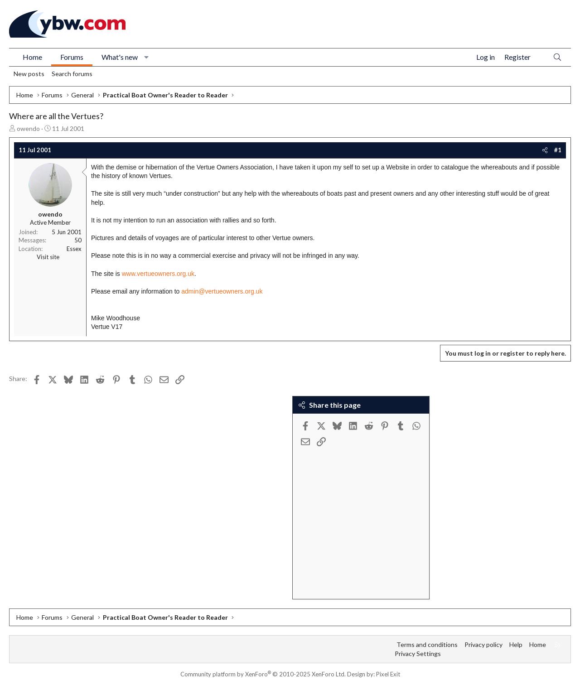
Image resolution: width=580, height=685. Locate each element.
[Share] (545, 150)
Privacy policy (483, 644)
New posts (29, 73)
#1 (557, 150)
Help (515, 644)
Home (32, 57)
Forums (71, 57)
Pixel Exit (388, 674)
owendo (28, 128)
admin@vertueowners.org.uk (221, 291)
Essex (74, 248)
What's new (120, 57)
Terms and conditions (427, 644)
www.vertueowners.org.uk (158, 273)
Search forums (72, 73)
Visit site (48, 256)
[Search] (557, 57)
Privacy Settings (418, 653)
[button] (146, 57)
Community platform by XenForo (263, 674)
